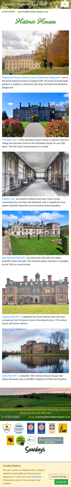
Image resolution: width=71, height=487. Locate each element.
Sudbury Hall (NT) (11, 317)
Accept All (61, 482)
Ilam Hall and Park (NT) (13, 257)
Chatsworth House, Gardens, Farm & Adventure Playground (31, 77)
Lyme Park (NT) (9, 376)
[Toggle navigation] (65, 4)
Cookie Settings (59, 476)
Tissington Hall (9, 140)
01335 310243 (12, 417)
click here (36, 476)
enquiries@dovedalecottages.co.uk (52, 417)
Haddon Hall (8, 199)
